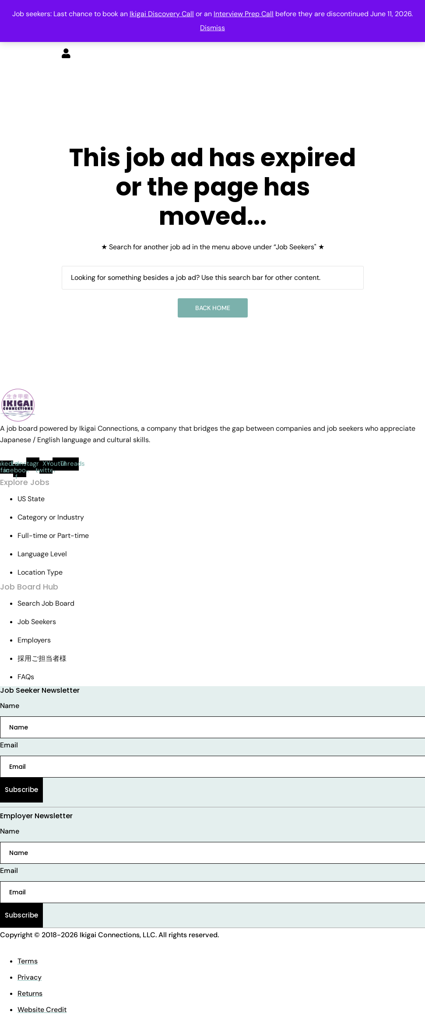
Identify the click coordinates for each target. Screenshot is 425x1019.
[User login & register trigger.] (66, 54)
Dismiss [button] (212, 27)
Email (9, 745)
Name (9, 705)
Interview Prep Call (244, 13)
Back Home (212, 308)
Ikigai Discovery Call (162, 13)
